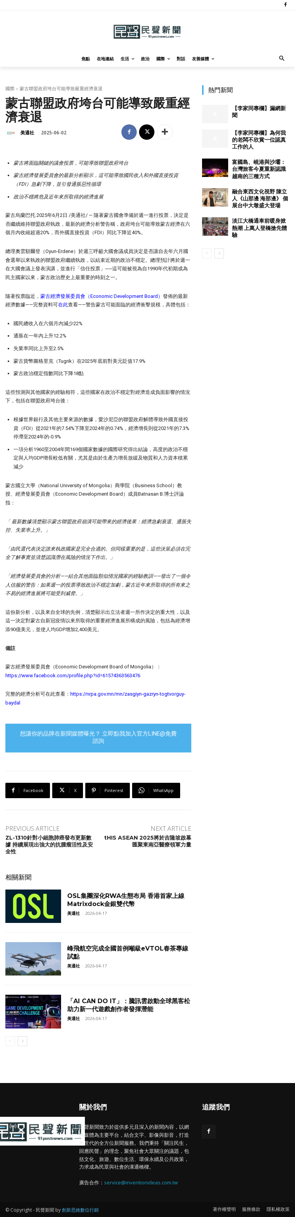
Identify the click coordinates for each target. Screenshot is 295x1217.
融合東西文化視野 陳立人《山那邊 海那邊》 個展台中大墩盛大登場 (260, 198)
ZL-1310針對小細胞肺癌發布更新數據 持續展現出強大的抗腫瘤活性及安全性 (49, 844)
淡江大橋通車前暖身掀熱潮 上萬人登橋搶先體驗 (259, 228)
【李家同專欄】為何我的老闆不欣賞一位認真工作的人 (259, 140)
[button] (282, 59)
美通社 (27, 132)
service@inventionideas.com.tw (141, 1182)
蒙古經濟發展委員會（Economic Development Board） (101, 296)
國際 (10, 88)
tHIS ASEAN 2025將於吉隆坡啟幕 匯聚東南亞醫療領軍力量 (147, 841)
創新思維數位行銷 (80, 1210)
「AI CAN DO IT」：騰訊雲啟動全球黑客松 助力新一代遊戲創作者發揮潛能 (128, 1005)
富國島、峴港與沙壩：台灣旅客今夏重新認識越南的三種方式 (259, 169)
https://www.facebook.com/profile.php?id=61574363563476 (72, 675)
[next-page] (22, 1041)
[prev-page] (10, 1041)
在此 (63, 305)
